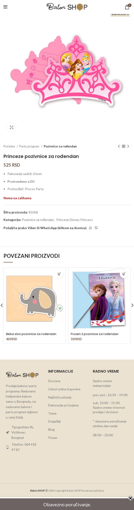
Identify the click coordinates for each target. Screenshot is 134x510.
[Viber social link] (96, 228)
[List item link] (22, 432)
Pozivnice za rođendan (60, 146)
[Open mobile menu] (5, 7)
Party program (29, 146)
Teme (52, 413)
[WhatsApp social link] (90, 228)
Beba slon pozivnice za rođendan (31, 334)
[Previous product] (119, 146)
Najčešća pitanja (59, 397)
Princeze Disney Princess (74, 220)
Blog (51, 429)
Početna (9, 146)
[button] (59, 274)
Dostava (54, 381)
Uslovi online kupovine (64, 389)
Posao (52, 438)
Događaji (54, 421)
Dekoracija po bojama (63, 405)
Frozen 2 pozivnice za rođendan (94, 334)
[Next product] (128, 146)
